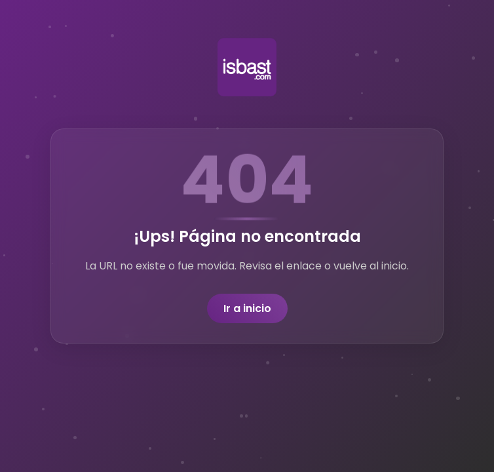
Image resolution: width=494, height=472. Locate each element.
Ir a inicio (247, 308)
